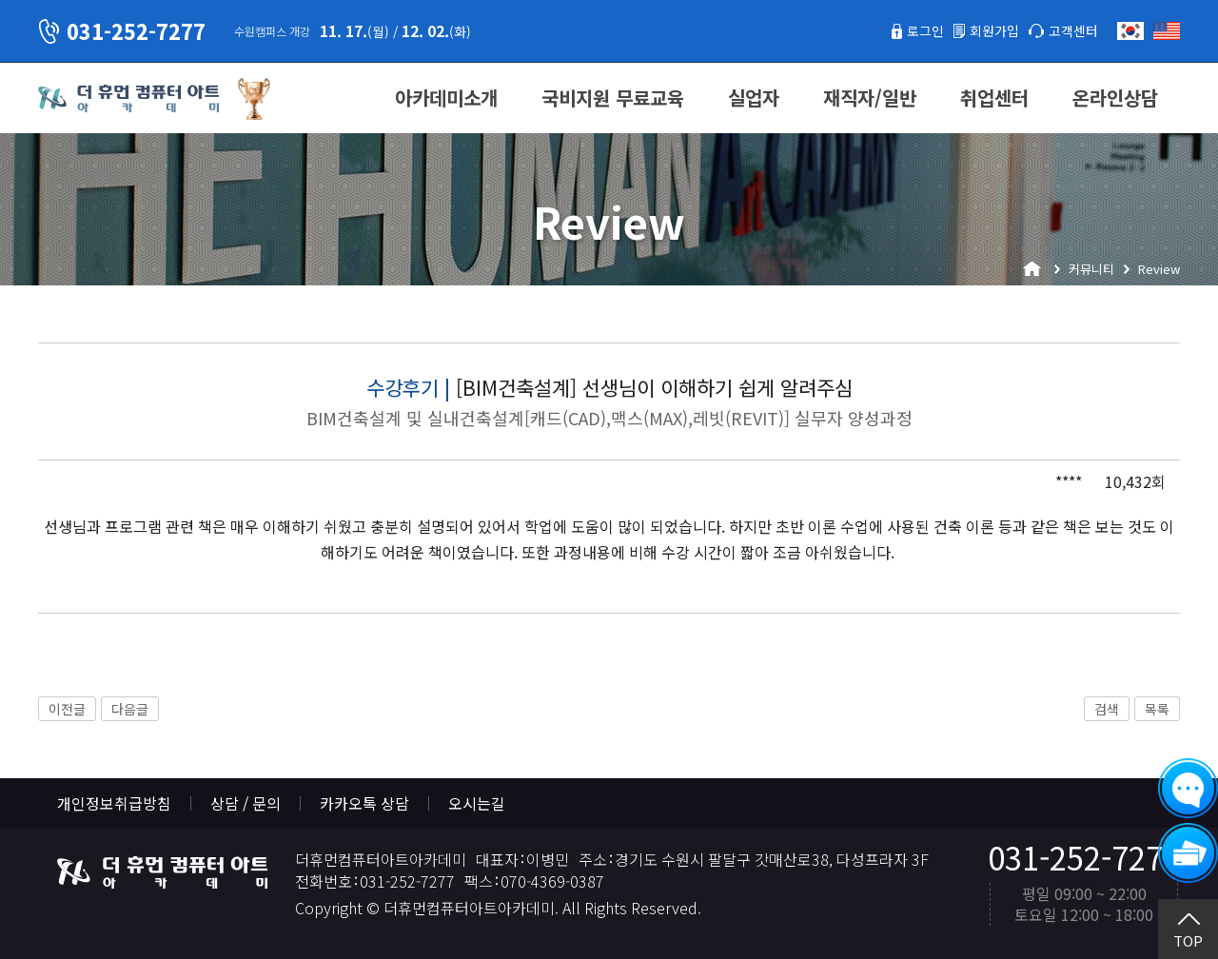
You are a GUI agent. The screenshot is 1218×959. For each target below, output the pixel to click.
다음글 (129, 708)
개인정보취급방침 (114, 803)
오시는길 (476, 803)
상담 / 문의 (245, 803)
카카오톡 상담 (364, 803)
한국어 (1130, 31)
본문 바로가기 (0, 0)
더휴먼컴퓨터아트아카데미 (128, 99)
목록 (1157, 708)
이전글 (67, 708)
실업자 (753, 97)
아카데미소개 (446, 97)
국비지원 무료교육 (612, 97)
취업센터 (994, 97)
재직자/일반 (869, 97)
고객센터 (1069, 30)
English (1166, 31)
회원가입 (983, 30)
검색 (1106, 708)
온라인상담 (1115, 97)
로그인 (907, 30)
